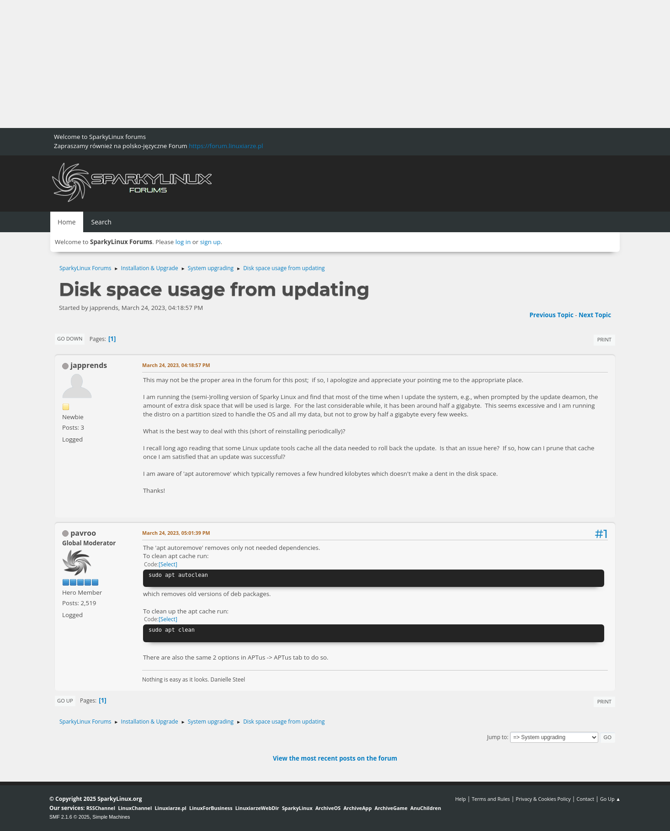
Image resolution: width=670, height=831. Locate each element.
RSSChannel (100, 807)
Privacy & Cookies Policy (543, 798)
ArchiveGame (390, 807)
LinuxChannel (135, 807)
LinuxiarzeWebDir (257, 807)
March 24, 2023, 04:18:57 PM (176, 365)
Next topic (595, 315)
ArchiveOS (327, 807)
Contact (585, 798)
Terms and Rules (491, 798)
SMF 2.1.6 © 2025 (69, 817)
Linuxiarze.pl (170, 807)
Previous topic (551, 315)
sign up (210, 242)
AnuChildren (425, 807)
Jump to (497, 737)
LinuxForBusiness (210, 807)
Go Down (69, 338)
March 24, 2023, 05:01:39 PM (176, 532)
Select (167, 564)
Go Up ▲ (610, 798)
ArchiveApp (357, 807)
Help (460, 798)
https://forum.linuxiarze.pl (226, 146)
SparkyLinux (297, 807)
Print (604, 339)
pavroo (83, 533)
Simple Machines (111, 817)
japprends (88, 365)
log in (183, 242)
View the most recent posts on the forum (335, 758)
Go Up (65, 700)
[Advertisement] (274, 64)
